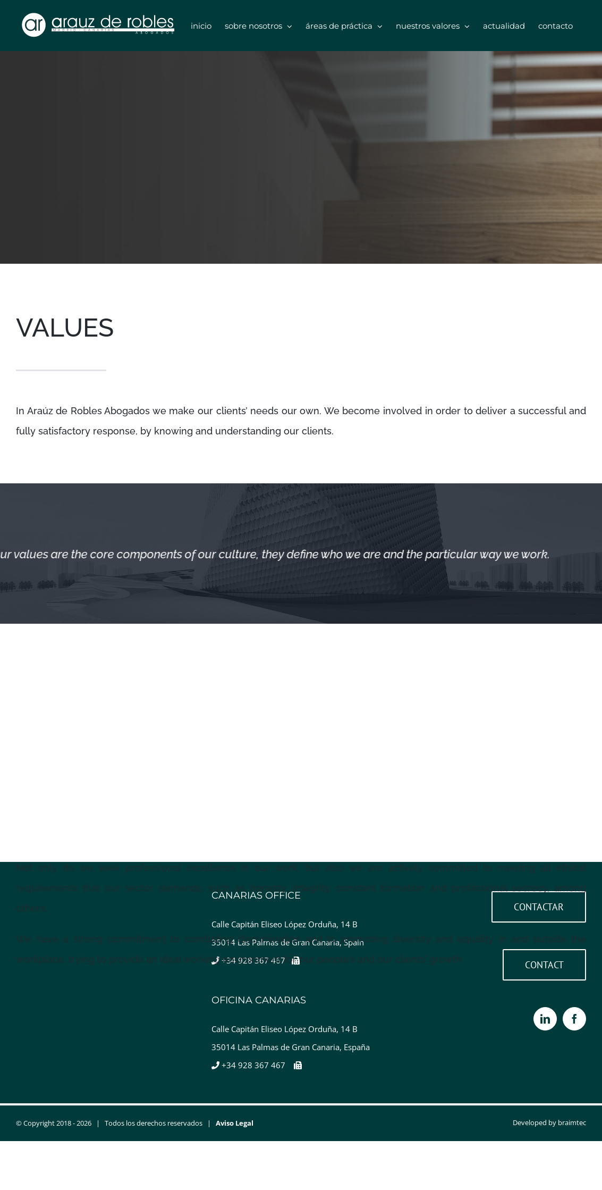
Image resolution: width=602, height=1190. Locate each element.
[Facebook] (574, 1018)
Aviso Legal (234, 1123)
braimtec (572, 1122)
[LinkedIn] (545, 1018)
